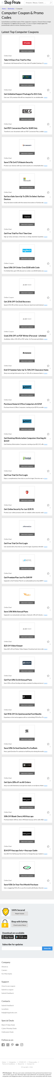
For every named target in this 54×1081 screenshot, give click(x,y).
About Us (21, 1064)
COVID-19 (22, 1062)
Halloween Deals (8, 1032)
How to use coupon (8, 986)
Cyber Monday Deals (9, 1028)
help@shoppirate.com (9, 1012)
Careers (4, 970)
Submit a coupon (7, 990)
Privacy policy (33, 1062)
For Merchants (7, 974)
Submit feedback (8, 993)
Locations (5, 1009)
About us (5, 967)
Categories (12, 1062)
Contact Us (30, 1064)
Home (4, 8)
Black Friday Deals (8, 1025)
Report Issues (19, 913)
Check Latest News (19, 925)
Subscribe (47, 948)
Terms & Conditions (8, 1064)
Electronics (11, 8)
